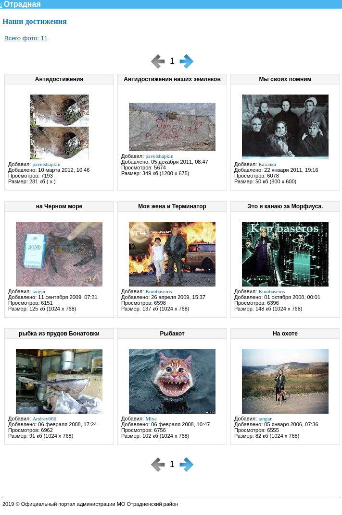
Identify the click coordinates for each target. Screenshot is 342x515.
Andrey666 (44, 418)
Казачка (267, 164)
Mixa (150, 418)
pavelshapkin (46, 164)
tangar (38, 291)
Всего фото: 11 (26, 38)
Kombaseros (158, 291)
